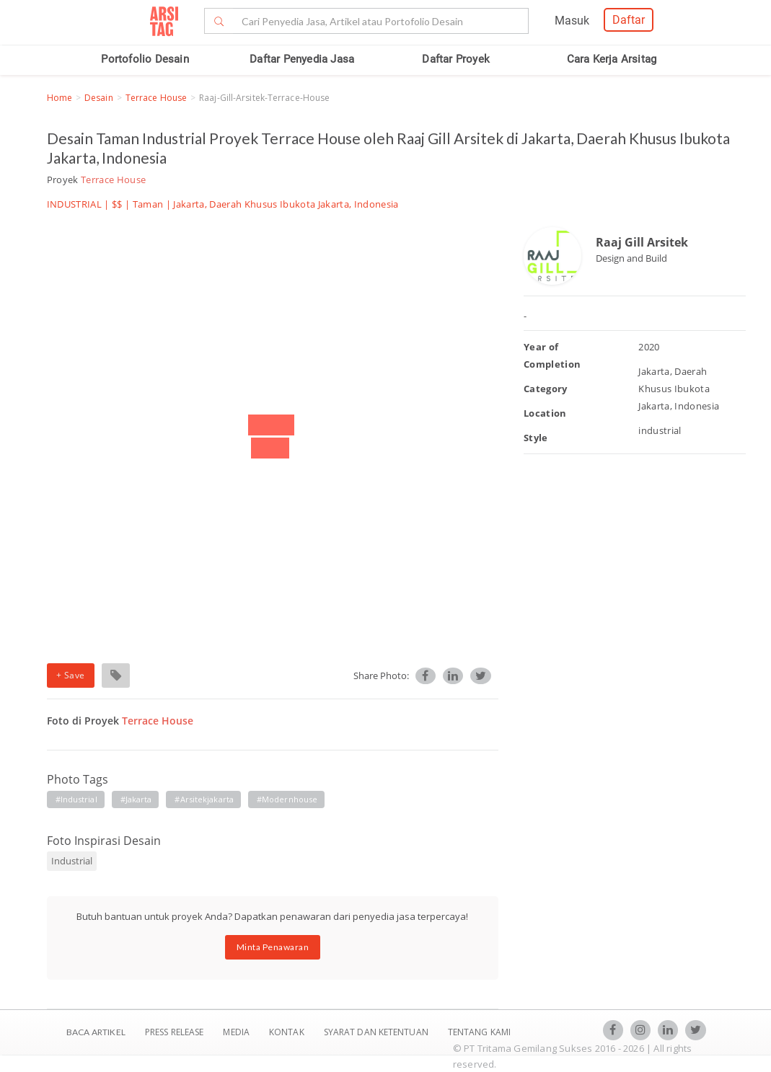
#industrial (76, 799)
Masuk (572, 20)
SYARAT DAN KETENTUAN (377, 1032)
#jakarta (136, 799)
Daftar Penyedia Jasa (302, 59)
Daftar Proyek (456, 59)
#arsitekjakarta (204, 799)
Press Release (174, 1032)
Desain (98, 98)
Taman (148, 204)
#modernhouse (287, 799)
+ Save (70, 675)
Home (59, 98)
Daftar (628, 20)
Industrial (71, 860)
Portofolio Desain (144, 59)
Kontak (288, 1032)
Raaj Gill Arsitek (642, 242)
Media (237, 1032)
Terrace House (156, 98)
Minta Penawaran (273, 947)
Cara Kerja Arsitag (612, 59)
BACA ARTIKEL (95, 1032)
